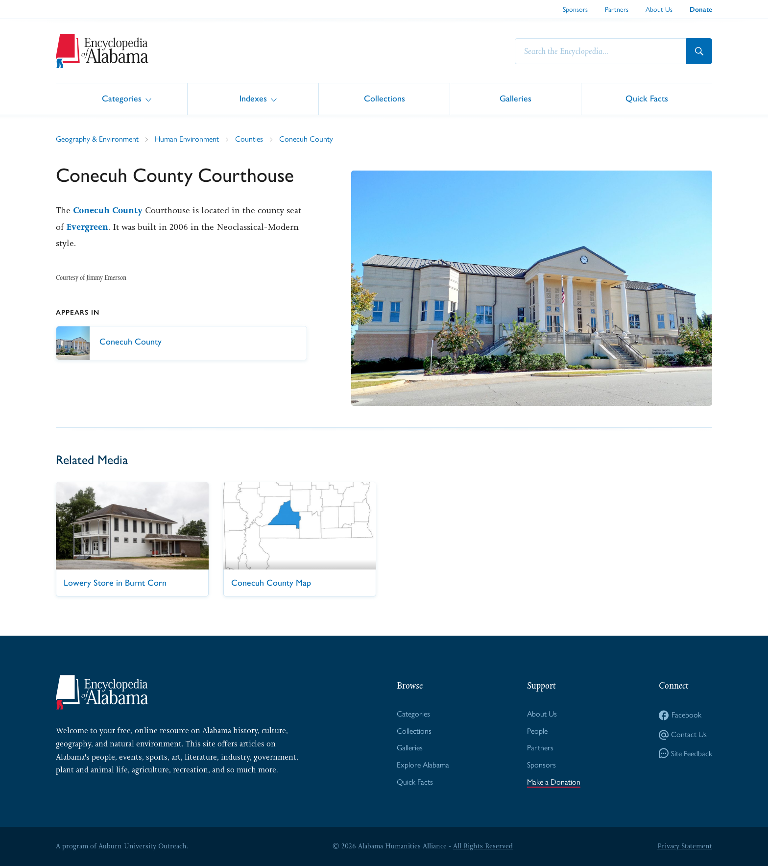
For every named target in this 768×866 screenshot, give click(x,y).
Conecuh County (306, 139)
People (537, 731)
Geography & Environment (97, 139)
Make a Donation (553, 782)
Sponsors (575, 9)
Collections (384, 98)
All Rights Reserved (483, 845)
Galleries (515, 98)
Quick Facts (646, 98)
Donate (701, 9)
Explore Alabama (423, 764)
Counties (249, 139)
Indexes (253, 98)
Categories (122, 98)
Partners (616, 9)
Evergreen (87, 227)
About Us (659, 9)
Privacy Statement (684, 845)
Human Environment (187, 139)
